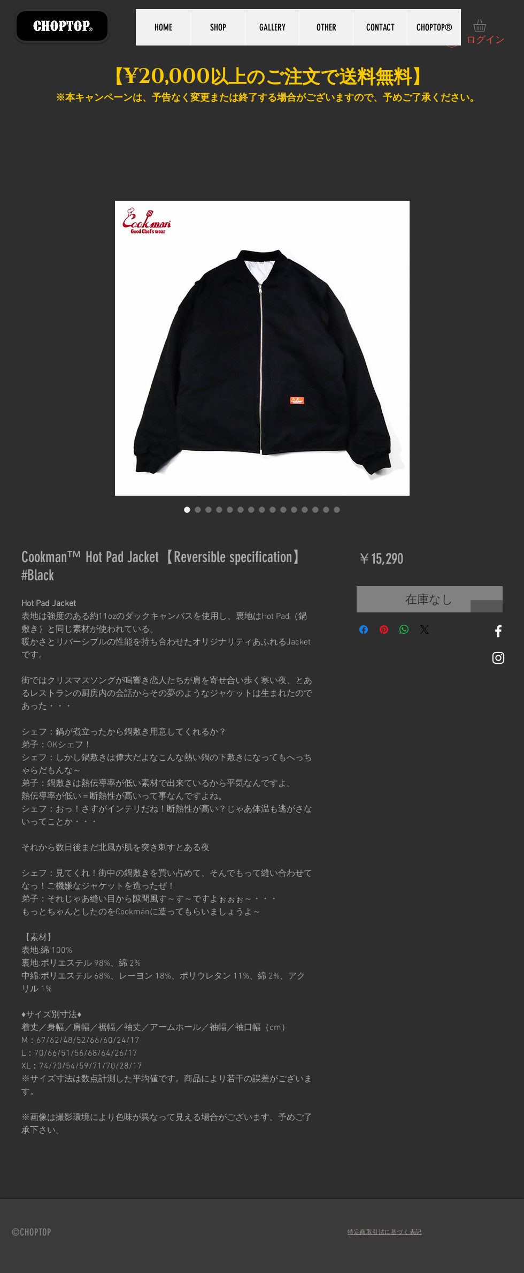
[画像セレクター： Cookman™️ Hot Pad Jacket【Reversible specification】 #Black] (187, 509)
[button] (487, 25)
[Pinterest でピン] (383, 629)
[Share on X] (424, 629)
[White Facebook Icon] (498, 631)
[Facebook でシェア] (363, 629)
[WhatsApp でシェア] (404, 629)
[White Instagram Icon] (498, 658)
